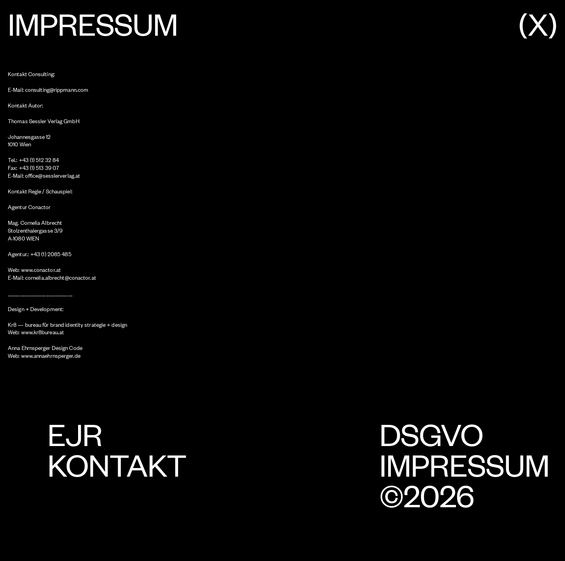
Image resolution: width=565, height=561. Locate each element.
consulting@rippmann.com (56, 89)
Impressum (464, 464)
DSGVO (431, 433)
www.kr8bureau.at (42, 332)
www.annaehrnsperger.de (50, 355)
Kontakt (116, 464)
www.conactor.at (41, 269)
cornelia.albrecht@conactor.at (60, 277)
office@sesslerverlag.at (52, 175)
